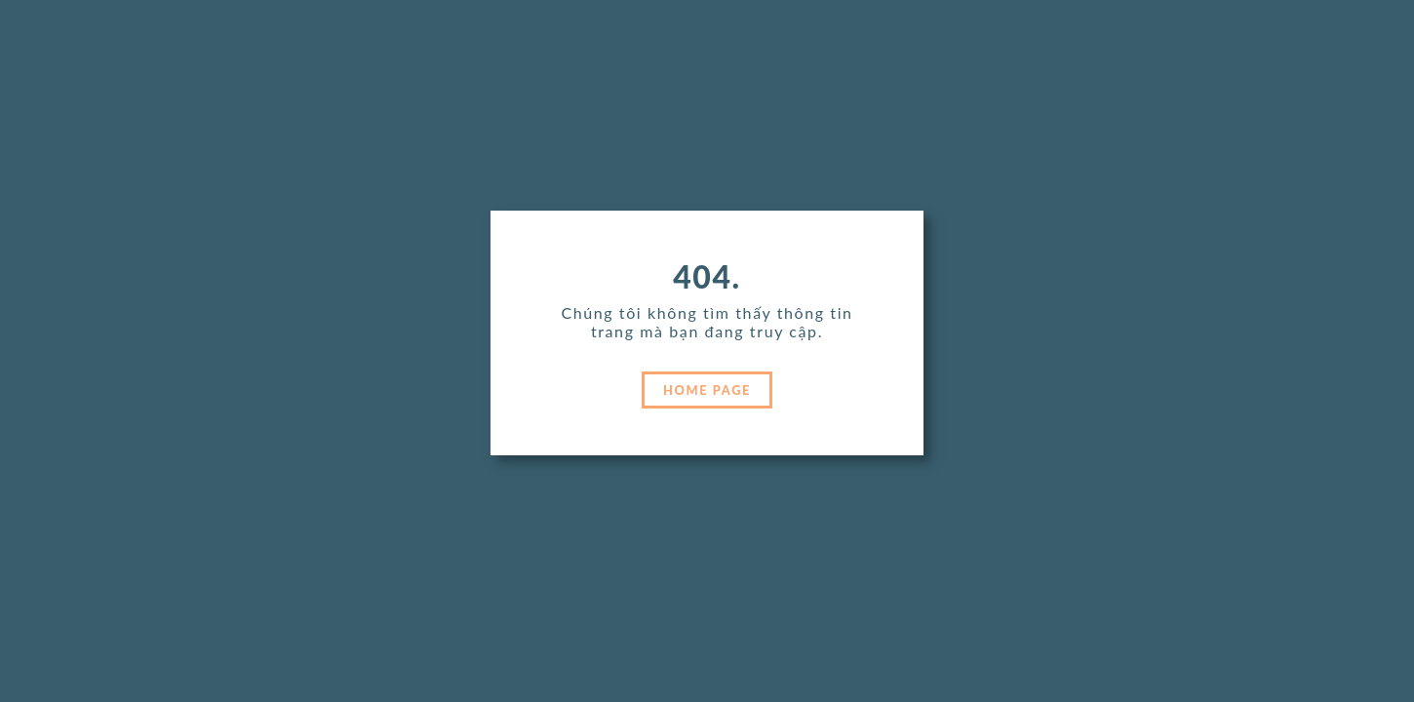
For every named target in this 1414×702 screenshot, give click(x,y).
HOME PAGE (707, 390)
